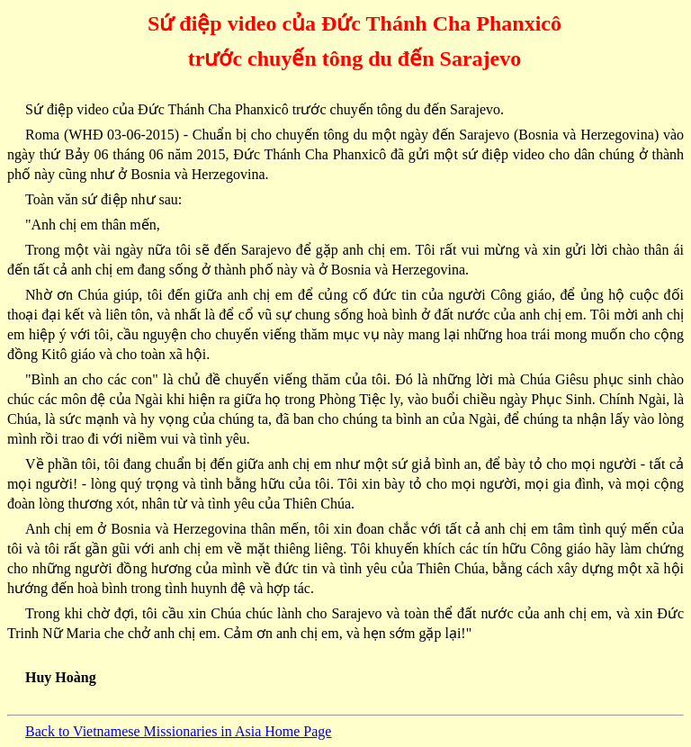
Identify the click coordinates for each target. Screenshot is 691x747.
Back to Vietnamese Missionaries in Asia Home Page (178, 731)
